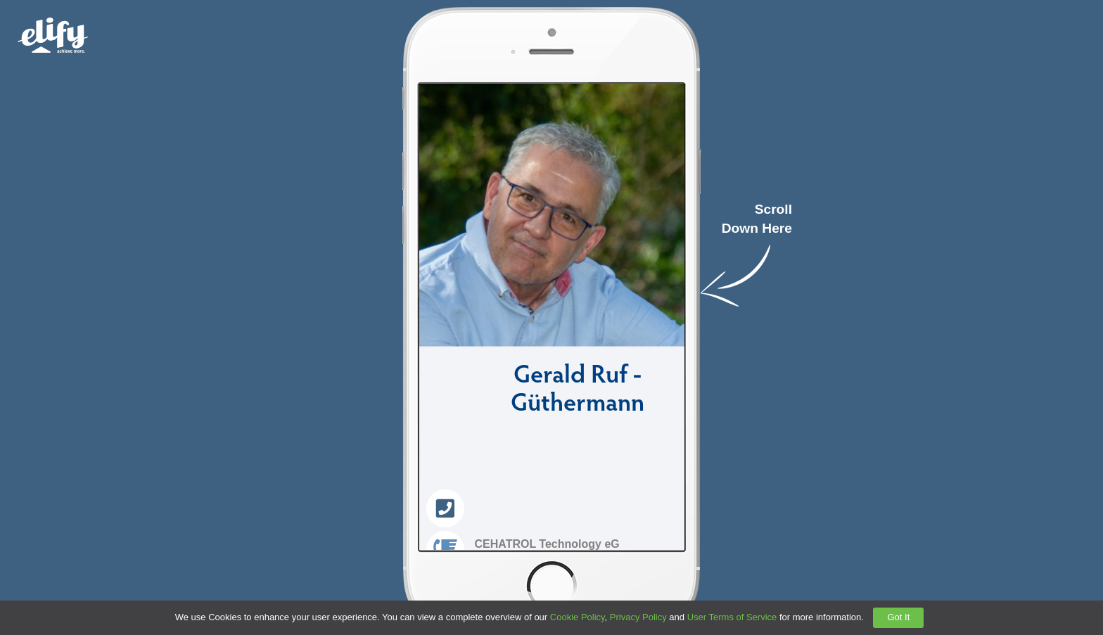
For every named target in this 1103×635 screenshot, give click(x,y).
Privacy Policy (638, 617)
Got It (898, 617)
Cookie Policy (577, 617)
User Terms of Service (732, 617)
